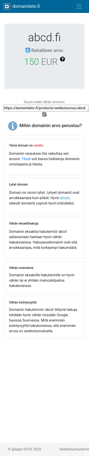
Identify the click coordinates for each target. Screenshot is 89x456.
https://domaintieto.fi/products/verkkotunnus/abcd (46, 108)
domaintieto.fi (22, 6)
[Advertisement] (43, 384)
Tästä (26, 159)
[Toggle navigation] (79, 6)
